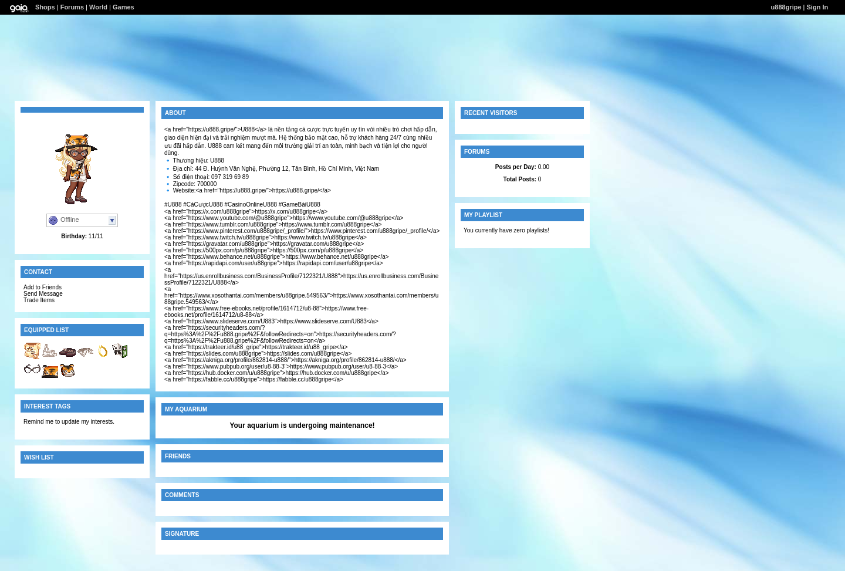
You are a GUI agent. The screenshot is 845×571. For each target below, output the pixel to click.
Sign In (818, 7)
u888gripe (786, 7)
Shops (45, 7)
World (98, 7)
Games (123, 7)
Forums (72, 7)
